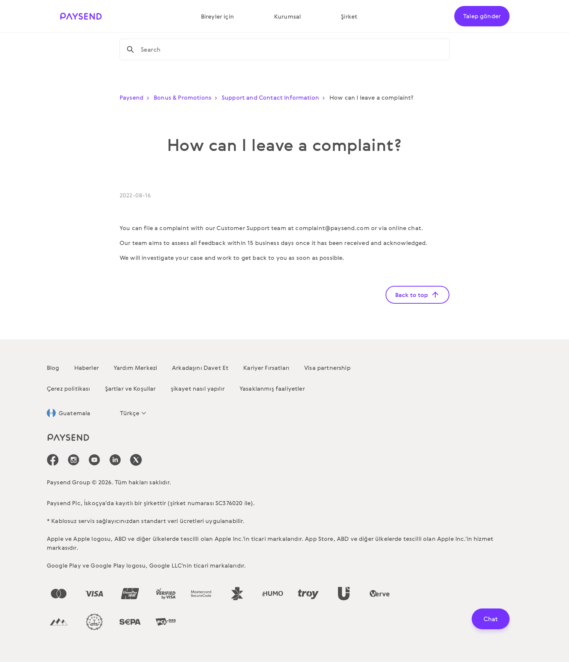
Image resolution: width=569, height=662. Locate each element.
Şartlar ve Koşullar (130, 388)
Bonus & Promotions (187, 97)
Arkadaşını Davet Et (200, 368)
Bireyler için (217, 16)
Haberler (86, 368)
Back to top (417, 294)
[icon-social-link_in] (73, 460)
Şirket (349, 16)
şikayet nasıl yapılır (198, 388)
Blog (53, 368)
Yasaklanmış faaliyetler (272, 388)
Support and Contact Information (275, 97)
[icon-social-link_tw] (136, 460)
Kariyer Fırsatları (266, 368)
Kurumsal (287, 16)
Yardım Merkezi (135, 368)
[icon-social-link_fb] (53, 460)
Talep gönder (482, 16)
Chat (491, 618)
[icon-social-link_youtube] (94, 460)
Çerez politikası (68, 388)
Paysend (136, 97)
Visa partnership (327, 368)
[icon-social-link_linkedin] (115, 460)
